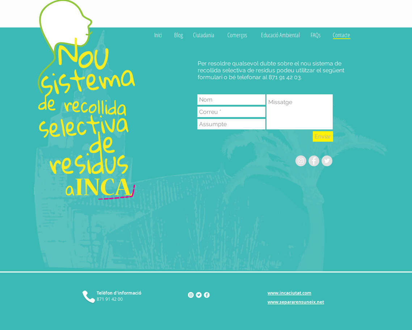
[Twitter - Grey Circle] (326, 160)
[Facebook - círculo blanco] (207, 295)
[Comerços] (237, 35)
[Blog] (178, 35)
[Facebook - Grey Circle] (313, 160)
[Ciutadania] (203, 35)
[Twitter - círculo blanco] (199, 295)
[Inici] (158, 35)
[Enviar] (323, 136)
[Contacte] (341, 35)
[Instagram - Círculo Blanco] (191, 295)
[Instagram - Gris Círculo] (300, 160)
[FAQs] (315, 35)
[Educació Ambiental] (280, 35)
